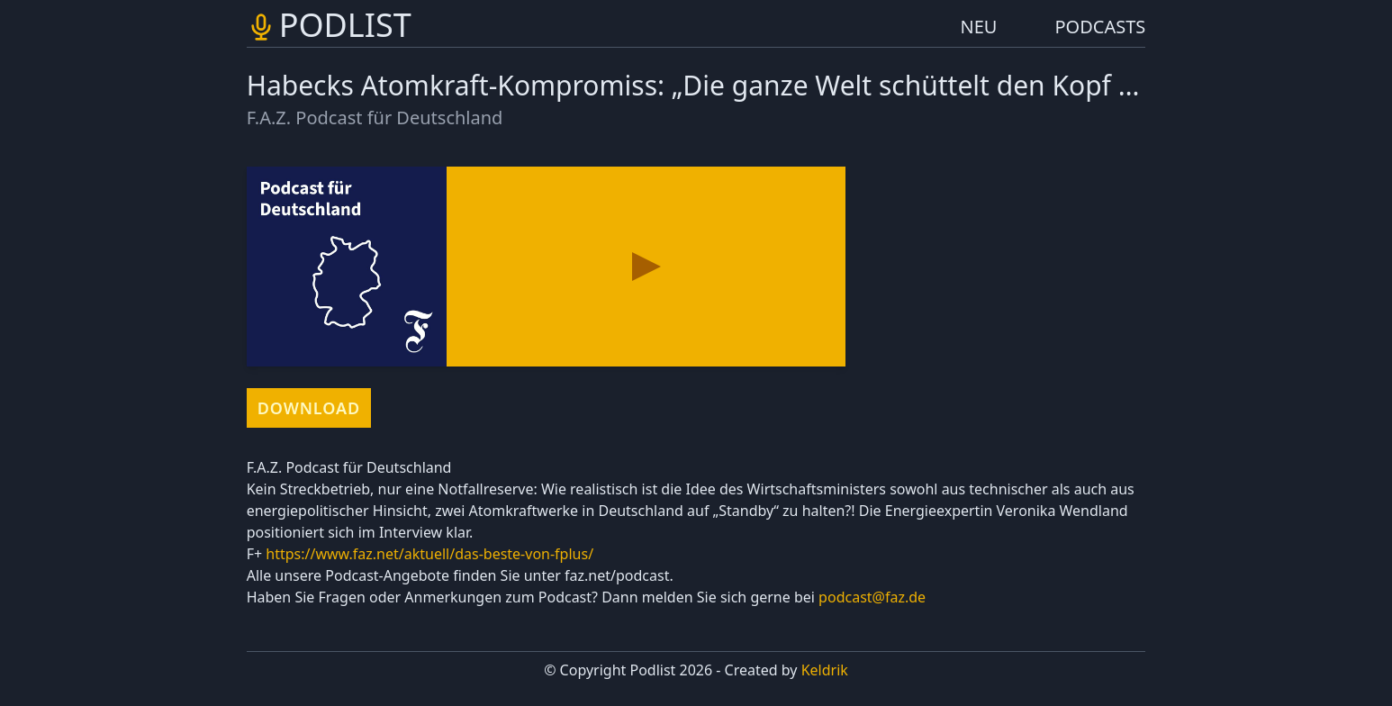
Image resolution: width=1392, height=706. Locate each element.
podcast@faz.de (872, 597)
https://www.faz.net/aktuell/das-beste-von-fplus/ (429, 554)
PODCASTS (1100, 26)
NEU (979, 26)
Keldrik (824, 670)
